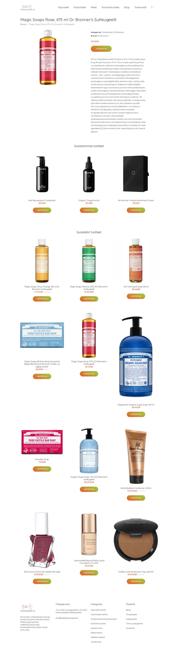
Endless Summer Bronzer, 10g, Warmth (136, 572)
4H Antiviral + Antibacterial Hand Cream (136, 200)
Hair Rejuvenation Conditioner (42, 200)
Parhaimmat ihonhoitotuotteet (104, 619)
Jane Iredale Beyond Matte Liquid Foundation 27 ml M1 (89, 561)
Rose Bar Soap (42, 459)
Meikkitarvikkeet (98, 637)
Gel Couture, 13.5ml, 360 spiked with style (42, 572)
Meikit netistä (96, 633)
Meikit (94, 7)
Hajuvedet (63, 7)
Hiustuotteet (80, 7)
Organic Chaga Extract (89, 200)
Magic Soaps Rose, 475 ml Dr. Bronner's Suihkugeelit (89, 362)
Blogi (126, 7)
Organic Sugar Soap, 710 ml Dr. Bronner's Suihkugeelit (89, 478)
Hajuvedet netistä (98, 610)
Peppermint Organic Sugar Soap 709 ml (136, 404)
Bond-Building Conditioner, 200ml (136, 488)
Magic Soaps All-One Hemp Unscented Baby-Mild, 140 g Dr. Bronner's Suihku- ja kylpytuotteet (42, 364)
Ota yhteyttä (131, 614)
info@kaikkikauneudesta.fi (67, 618)
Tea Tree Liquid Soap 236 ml (135, 286)
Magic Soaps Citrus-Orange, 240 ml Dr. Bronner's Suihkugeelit (42, 287)
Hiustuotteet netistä (99, 614)
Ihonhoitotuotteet (110, 7)
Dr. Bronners (118, 32)
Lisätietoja (101, 49)
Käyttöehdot (131, 619)
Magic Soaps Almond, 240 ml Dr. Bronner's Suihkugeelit (89, 287)
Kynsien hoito (96, 628)
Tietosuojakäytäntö (134, 623)
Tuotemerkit (140, 7)
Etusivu (23, 24)
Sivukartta (130, 628)
